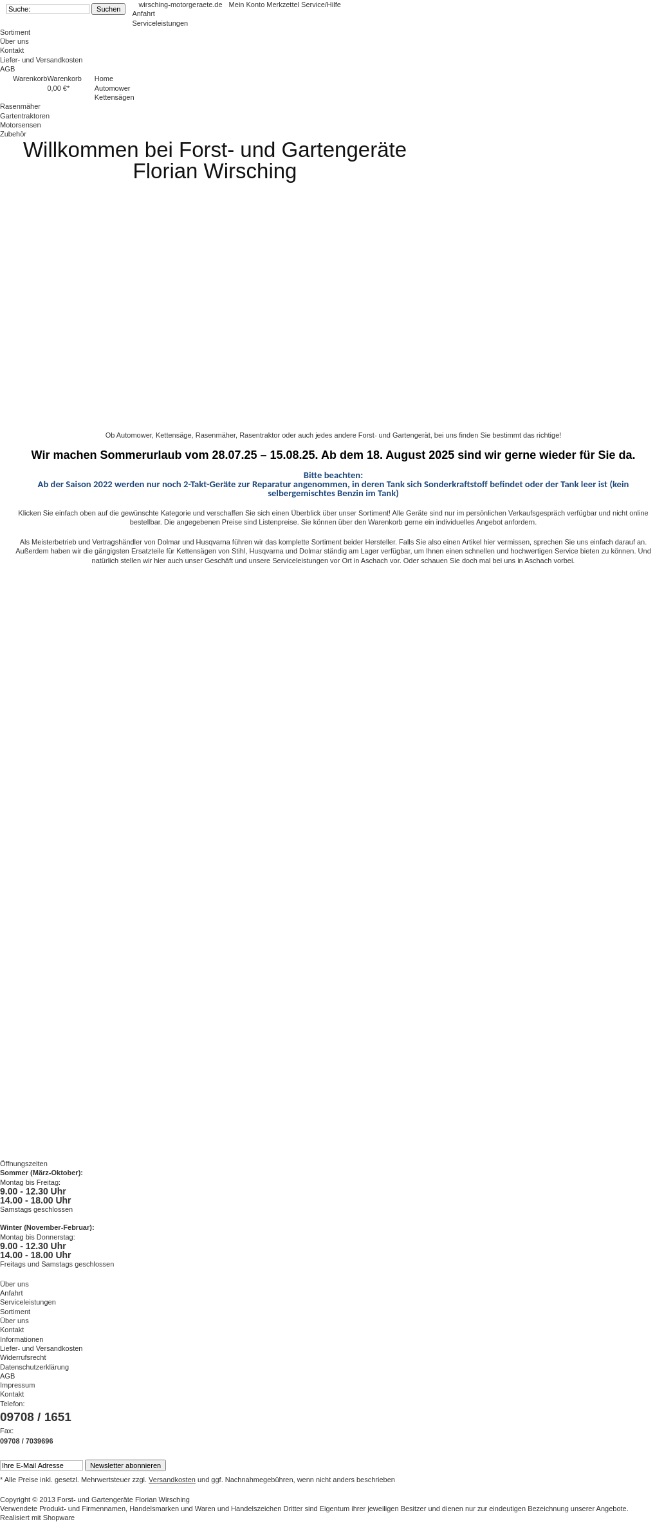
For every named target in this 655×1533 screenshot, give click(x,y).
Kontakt (12, 50)
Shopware (59, 1517)
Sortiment (15, 32)
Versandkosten (172, 1479)
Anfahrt (143, 13)
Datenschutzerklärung (34, 1367)
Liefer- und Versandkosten (41, 60)
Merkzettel (283, 4)
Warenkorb (30, 78)
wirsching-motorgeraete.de (180, 4)
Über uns (14, 41)
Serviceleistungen (160, 23)
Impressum (17, 1385)
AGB (7, 69)
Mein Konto (248, 4)
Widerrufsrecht (23, 1357)
